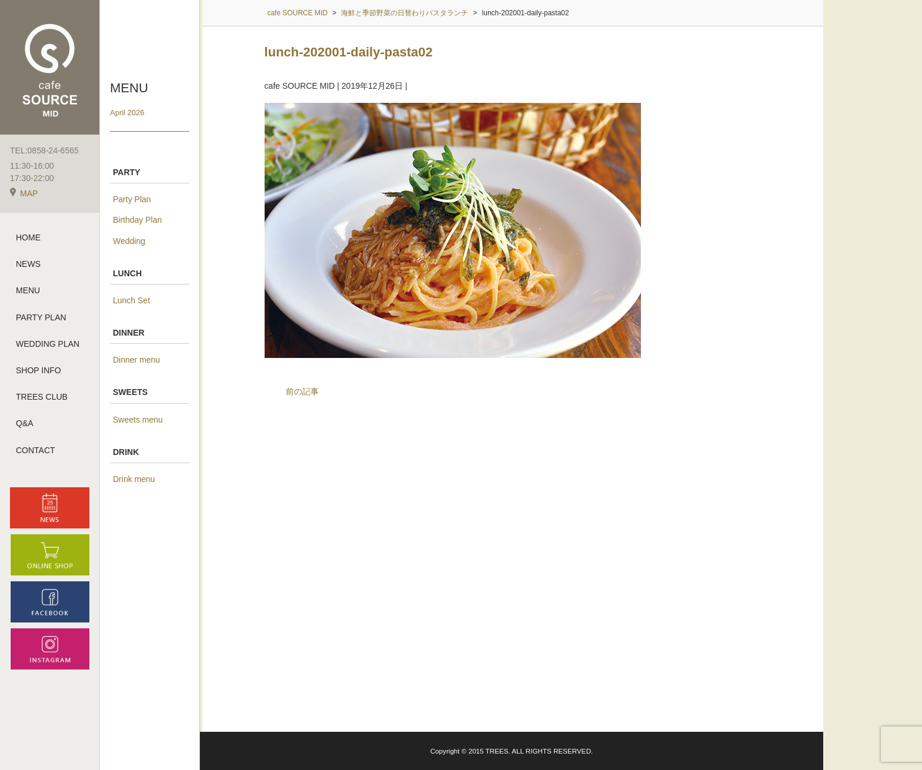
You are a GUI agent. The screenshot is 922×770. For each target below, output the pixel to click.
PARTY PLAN (41, 317)
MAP (24, 193)
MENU (28, 290)
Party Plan (132, 199)
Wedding (129, 241)
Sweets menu (138, 419)
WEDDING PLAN (47, 344)
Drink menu (134, 479)
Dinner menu (136, 359)
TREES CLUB (42, 396)
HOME (28, 237)
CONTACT (35, 450)
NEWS (28, 264)
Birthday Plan (137, 220)
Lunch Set (131, 300)
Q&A (25, 423)
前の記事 (302, 391)
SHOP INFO (38, 370)
